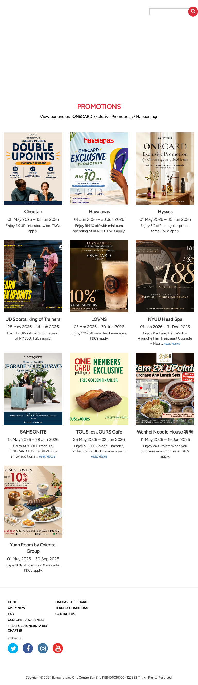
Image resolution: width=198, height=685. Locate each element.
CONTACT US (65, 614)
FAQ (11, 614)
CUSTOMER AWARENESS (26, 620)
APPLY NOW (16, 608)
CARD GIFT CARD (71, 602)
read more (172, 343)
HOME (12, 602)
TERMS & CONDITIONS (71, 608)
